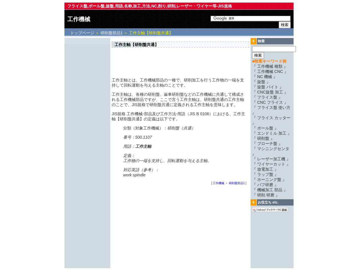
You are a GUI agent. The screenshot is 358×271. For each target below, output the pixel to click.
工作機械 (78, 19)
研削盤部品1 (112, 33)
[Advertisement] (87, 125)
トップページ (82, 33)
